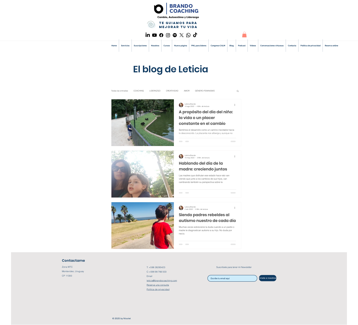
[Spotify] (174, 35)
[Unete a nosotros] (267, 278)
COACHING (139, 91)
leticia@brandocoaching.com (162, 280)
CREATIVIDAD (172, 91)
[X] (181, 35)
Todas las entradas (119, 91)
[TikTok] (195, 35)
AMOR (187, 91)
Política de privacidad (158, 289)
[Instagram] (168, 35)
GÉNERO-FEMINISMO (205, 91)
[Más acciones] (235, 105)
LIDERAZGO (154, 91)
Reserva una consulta (158, 285)
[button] (244, 34)
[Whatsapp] (188, 35)
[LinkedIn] (147, 35)
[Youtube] (154, 35)
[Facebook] (161, 35)
